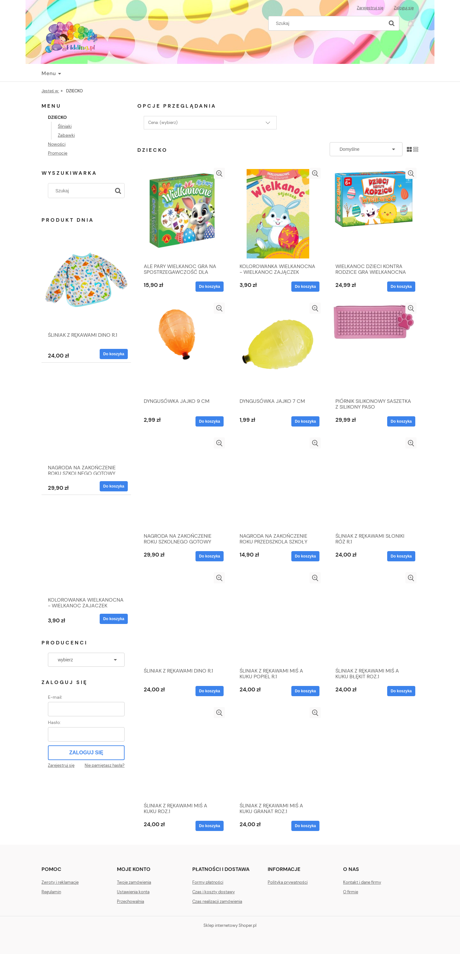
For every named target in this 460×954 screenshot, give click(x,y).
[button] (219, 173)
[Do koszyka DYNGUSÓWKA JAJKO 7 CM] (305, 421)
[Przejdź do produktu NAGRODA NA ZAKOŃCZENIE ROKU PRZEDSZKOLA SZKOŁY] (277, 483)
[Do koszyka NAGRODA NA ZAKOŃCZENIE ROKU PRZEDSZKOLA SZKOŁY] (305, 556)
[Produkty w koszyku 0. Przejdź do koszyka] (412, 22)
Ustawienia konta (133, 892)
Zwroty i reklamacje (60, 882)
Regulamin (51, 892)
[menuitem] (51, 73)
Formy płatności (207, 882)
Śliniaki (65, 126)
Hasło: (54, 722)
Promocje (57, 153)
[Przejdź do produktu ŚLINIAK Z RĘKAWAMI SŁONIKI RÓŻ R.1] (373, 483)
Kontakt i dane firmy (362, 882)
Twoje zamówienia (134, 882)
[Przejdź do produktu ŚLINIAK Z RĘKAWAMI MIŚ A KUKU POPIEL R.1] (277, 618)
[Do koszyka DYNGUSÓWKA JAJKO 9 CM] (209, 421)
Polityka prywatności (288, 882)
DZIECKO (57, 117)
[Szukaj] (391, 23)
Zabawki (66, 135)
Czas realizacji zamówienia (217, 901)
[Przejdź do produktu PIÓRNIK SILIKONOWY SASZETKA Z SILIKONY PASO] (373, 348)
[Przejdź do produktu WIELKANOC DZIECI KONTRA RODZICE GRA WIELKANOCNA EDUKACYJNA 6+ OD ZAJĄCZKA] (373, 213)
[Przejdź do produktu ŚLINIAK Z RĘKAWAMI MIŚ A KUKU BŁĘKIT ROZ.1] (373, 618)
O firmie (350, 892)
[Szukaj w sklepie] (328, 23)
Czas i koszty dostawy (213, 892)
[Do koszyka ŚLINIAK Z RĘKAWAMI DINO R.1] (114, 354)
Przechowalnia (130, 901)
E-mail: (55, 697)
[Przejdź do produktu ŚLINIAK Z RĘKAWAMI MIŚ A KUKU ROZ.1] (182, 753)
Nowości (56, 144)
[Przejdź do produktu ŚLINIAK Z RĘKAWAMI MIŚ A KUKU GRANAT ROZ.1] (277, 753)
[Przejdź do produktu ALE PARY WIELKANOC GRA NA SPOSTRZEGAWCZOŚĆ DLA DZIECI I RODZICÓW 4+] (182, 213)
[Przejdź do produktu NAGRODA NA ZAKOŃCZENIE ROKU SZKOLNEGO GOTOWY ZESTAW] (86, 423)
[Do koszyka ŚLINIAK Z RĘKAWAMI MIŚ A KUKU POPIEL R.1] (305, 691)
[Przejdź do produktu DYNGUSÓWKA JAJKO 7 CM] (277, 348)
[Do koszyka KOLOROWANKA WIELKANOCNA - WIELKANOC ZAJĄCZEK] (114, 619)
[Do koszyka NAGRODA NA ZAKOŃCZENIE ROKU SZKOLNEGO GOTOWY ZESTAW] (114, 486)
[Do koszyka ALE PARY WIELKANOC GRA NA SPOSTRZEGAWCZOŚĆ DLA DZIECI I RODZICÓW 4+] (209, 286)
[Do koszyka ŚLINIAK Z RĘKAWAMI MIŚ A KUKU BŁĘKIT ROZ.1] (401, 691)
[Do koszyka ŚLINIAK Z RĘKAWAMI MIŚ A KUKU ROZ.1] (209, 826)
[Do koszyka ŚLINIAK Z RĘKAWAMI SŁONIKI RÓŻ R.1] (401, 556)
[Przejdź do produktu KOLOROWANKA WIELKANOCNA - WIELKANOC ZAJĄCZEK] (86, 556)
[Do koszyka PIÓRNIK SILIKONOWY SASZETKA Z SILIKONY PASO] (401, 421)
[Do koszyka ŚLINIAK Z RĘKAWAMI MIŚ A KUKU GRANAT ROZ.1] (305, 826)
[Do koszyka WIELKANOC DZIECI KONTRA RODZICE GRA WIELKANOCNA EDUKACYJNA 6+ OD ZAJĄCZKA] (401, 286)
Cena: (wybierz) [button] (163, 122)
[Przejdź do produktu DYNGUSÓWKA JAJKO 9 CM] (182, 348)
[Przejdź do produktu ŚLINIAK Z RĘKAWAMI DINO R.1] (86, 291)
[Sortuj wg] (366, 149)
